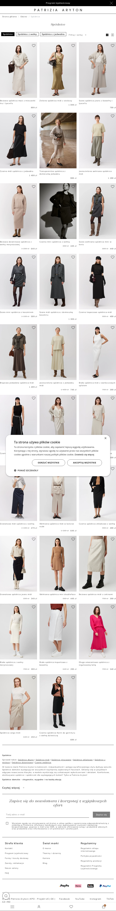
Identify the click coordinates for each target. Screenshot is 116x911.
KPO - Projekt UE (39, 899)
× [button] (105, 438)
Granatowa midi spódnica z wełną (17, 524)
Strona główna (9, 16)
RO (8, 902)
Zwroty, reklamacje (14, 863)
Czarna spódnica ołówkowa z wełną (97, 524)
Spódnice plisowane (61, 760)
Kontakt (9, 848)
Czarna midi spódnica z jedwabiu (16, 171)
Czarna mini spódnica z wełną (54, 242)
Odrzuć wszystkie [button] (48, 462)
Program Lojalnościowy (16, 853)
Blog (45, 863)
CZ (3, 902)
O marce (47, 848)
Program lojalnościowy (58, 3)
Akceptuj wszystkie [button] (84, 462)
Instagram (95, 899)
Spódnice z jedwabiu (53, 34)
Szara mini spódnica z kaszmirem (16, 312)
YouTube (80, 899)
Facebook (64, 899)
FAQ (7, 873)
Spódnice (8, 34)
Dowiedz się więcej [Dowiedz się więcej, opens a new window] (84, 454)
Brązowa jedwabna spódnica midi (17, 383)
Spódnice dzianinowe (22, 762)
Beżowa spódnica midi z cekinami (96, 594)
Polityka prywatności (91, 856)
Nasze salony (11, 868)
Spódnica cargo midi (10, 733)
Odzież (23, 16)
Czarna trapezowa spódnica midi (95, 312)
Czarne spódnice (43, 762)
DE (52, 899)
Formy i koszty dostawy (17, 858)
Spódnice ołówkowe (83, 760)
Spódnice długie (26, 760)
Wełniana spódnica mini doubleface (57, 594)
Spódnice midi (43, 760)
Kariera (46, 858)
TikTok (110, 899)
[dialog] (58, 455)
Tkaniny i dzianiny (52, 853)
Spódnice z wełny (27, 34)
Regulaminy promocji (91, 861)
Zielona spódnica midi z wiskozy (55, 100)
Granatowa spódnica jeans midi (16, 594)
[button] (6, 895)
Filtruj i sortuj (78, 35)
